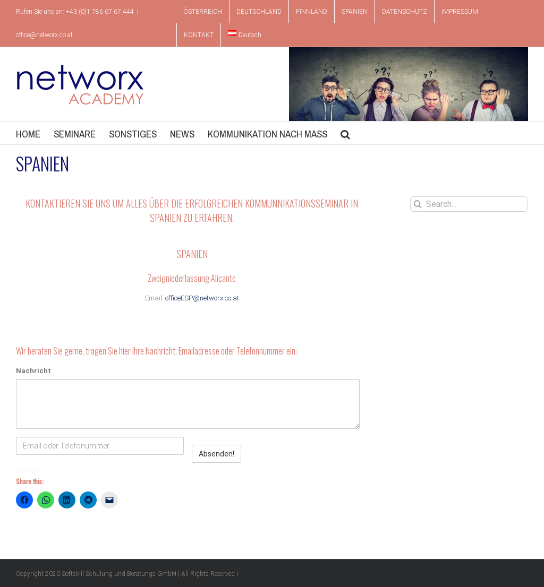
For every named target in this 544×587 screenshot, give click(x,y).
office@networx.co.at (44, 35)
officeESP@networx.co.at (202, 298)
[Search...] (469, 204)
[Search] (418, 204)
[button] (345, 133)
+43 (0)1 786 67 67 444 (100, 11)
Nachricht (33, 371)
